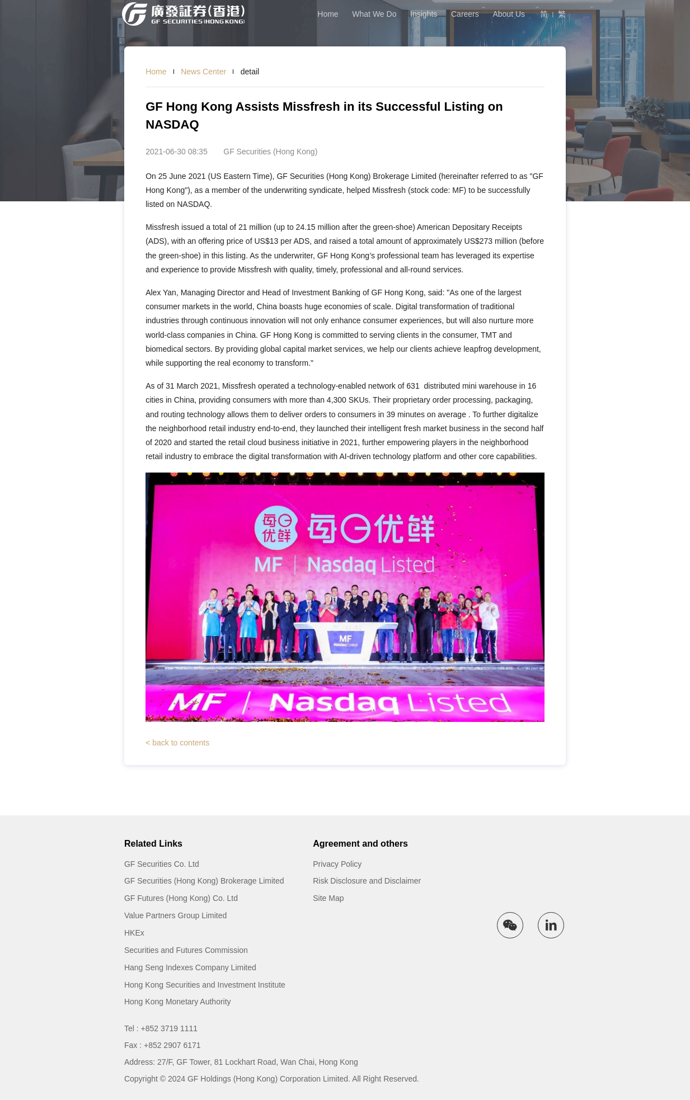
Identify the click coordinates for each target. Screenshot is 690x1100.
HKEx (134, 932)
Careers (465, 14)
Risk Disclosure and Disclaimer (367, 880)
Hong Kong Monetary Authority (177, 1001)
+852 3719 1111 (169, 1028)
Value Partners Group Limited (175, 915)
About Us (508, 14)
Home (327, 14)
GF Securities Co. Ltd (161, 864)
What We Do (374, 14)
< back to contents (177, 743)
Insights (423, 14)
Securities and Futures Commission (186, 950)
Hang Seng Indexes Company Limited (190, 967)
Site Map (328, 898)
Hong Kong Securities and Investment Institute (204, 984)
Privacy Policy (337, 864)
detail (250, 71)
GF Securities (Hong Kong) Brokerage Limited (204, 880)
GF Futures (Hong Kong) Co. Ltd (181, 898)
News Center (203, 71)
